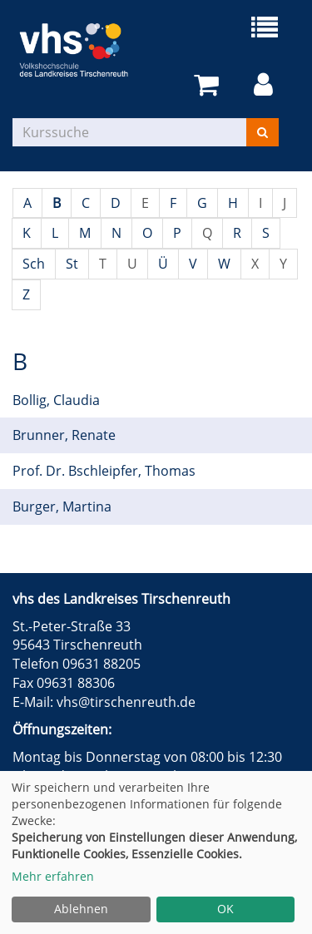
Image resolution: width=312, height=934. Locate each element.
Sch (33, 264)
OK (225, 909)
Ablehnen (81, 909)
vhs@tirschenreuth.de (126, 702)
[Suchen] (262, 132)
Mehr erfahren (53, 876)
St (72, 264)
